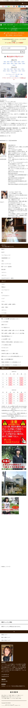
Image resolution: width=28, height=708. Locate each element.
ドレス (2, 284)
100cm (15, 61)
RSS (17, 698)
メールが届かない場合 (6, 344)
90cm (8, 61)
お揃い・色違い (4, 307)
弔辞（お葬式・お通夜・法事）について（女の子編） (13, 333)
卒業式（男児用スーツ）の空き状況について (11, 362)
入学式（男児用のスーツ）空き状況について (11, 365)
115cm (22, 69)
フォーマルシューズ (10, 74)
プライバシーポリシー (16, 696)
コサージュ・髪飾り (14, 76)
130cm (8, 63)
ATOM (20, 698)
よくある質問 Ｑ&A (5, 339)
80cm (5, 61)
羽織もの (3, 287)
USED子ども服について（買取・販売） (10, 353)
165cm (23, 63)
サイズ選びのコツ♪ (5, 327)
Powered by (10, 705)
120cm (22, 61)
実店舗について (4, 350)
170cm (14, 65)
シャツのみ (3, 313)
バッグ (2, 298)
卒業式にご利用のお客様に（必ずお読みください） (12, 342)
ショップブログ (12, 698)
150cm (15, 63)
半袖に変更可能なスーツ (6, 336)
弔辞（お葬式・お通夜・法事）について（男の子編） (13, 330)
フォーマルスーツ (5, 289)
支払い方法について (5, 695)
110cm (19, 61)
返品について (20, 695)
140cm (12, 63)
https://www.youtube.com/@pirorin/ (16, 178)
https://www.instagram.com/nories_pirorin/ (18, 184)
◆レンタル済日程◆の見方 (7, 359)
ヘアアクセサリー (5, 295)
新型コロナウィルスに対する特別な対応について (12, 356)
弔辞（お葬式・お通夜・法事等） (8, 304)
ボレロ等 (17, 74)
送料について (4, 324)
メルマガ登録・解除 (5, 698)
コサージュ (3, 310)
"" (14, 42)
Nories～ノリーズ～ (6, 566)
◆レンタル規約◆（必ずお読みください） (10, 318)
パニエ (2, 301)
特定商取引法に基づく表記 (6, 696)
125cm (4, 63)
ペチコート (14, 72)
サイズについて (4, 347)
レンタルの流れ (4, 321)
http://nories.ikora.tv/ (13, 173)
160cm (19, 63)
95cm (11, 61)
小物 (21, 74)
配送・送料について (13, 695)
